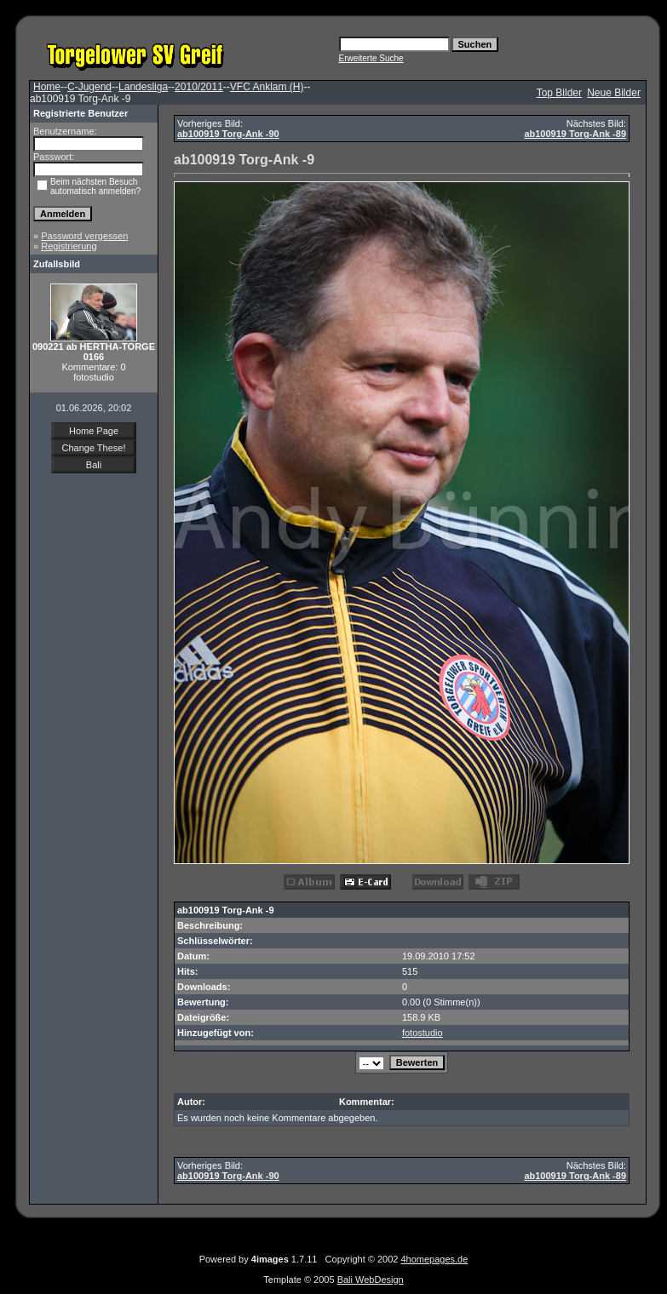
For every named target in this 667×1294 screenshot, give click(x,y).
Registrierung (68, 246)
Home (46, 87)
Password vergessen (84, 236)
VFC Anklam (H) (267, 87)
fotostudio (422, 1033)
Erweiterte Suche (371, 58)
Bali (93, 465)
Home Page (93, 431)
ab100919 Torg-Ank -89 (575, 134)
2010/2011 (199, 87)
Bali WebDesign (370, 1279)
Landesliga (143, 87)
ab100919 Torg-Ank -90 (228, 134)
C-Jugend (89, 87)
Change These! (93, 448)
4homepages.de (434, 1259)
